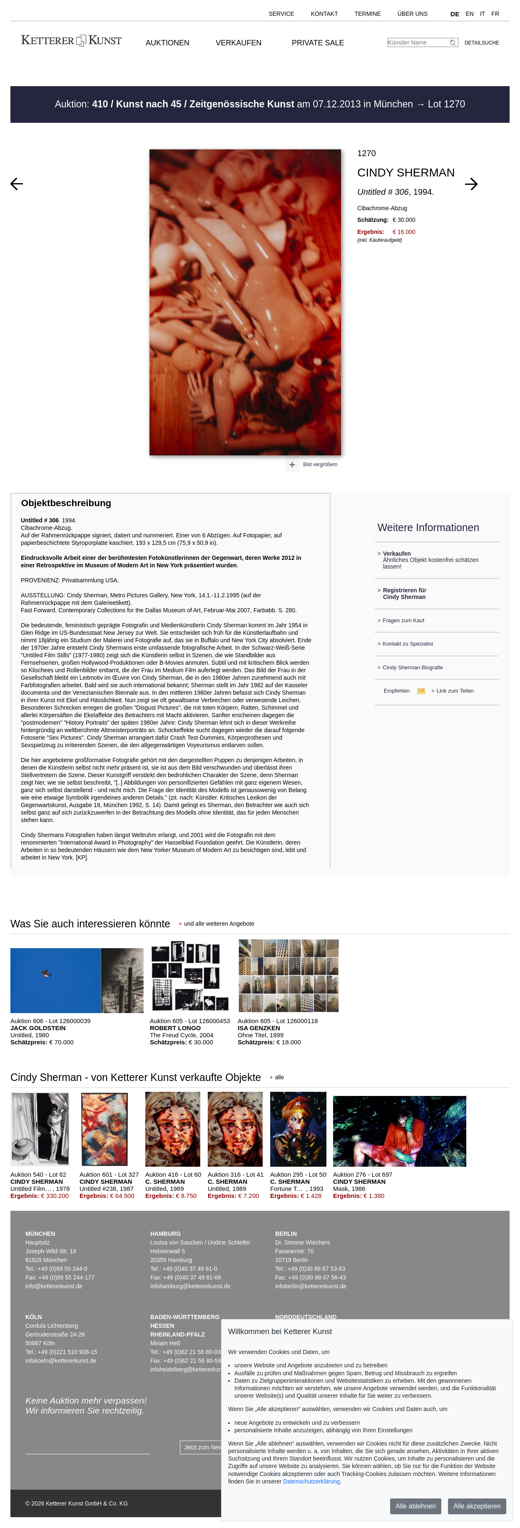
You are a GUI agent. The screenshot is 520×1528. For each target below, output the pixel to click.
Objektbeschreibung (66, 503)
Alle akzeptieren (477, 1506)
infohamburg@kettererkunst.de (190, 1286)
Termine (368, 13)
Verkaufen (238, 43)
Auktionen (167, 43)
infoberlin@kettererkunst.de (310, 1286)
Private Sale (318, 43)
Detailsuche (482, 43)
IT (482, 13)
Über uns (413, 13)
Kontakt (324, 13)
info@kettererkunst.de (53, 1286)
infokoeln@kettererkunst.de (61, 1360)
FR (495, 13)
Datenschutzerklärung (311, 1481)
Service (281, 13)
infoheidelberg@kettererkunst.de (192, 1369)
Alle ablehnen (416, 1506)
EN (469, 13)
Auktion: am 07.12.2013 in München (235, 104)
